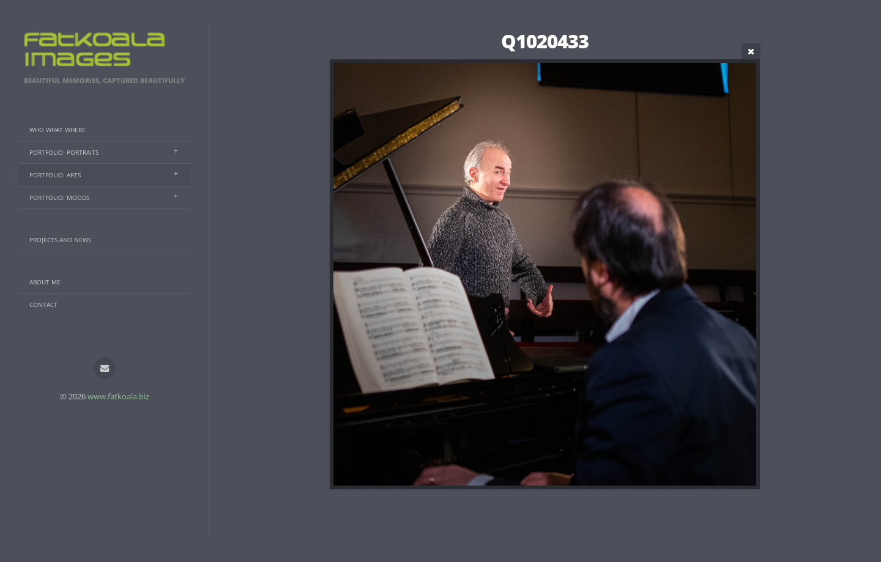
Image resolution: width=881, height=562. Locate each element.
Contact (43, 304)
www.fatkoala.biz (118, 396)
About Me (45, 282)
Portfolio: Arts (55, 175)
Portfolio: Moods (59, 197)
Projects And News (60, 239)
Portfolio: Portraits (64, 152)
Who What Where (57, 129)
